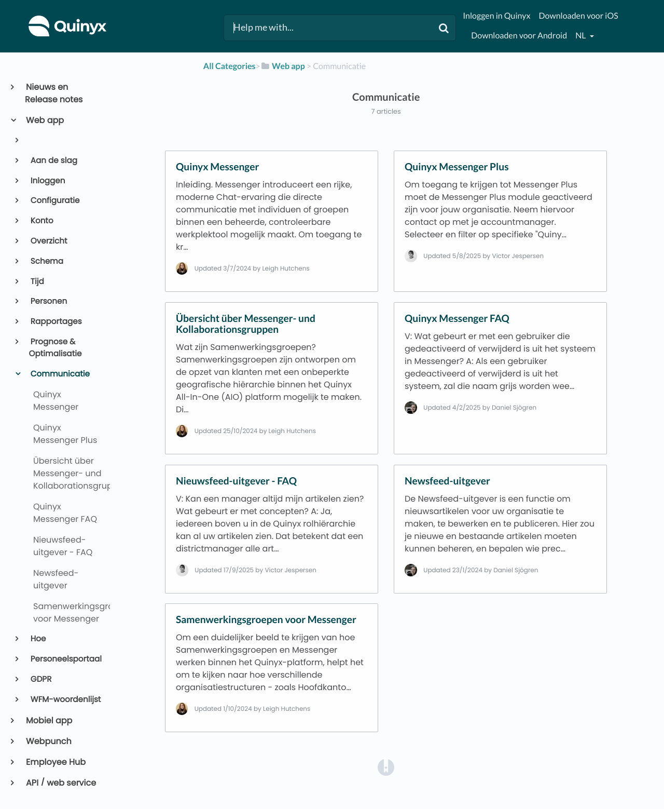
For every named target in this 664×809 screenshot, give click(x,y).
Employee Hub (55, 762)
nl (581, 36)
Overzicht (48, 241)
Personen (48, 301)
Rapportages (55, 321)
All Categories (229, 66)
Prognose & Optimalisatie (55, 347)
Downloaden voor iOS (578, 16)
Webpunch (48, 741)
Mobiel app (48, 720)
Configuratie (54, 200)
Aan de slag (53, 160)
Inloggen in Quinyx (496, 16)
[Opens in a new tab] (386, 767)
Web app (44, 120)
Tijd (36, 281)
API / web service (60, 783)
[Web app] (282, 66)
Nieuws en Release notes (53, 93)
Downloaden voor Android (519, 36)
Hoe (37, 638)
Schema (46, 261)
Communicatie (59, 374)
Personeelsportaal (65, 659)
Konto (41, 220)
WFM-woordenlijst (65, 699)
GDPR (40, 679)
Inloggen (47, 181)
